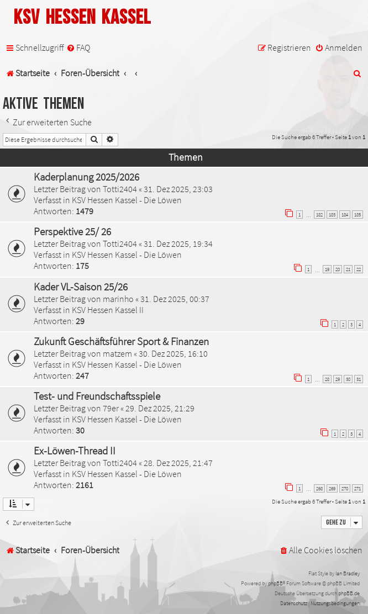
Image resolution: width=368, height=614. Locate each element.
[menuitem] (78, 47)
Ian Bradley (347, 573)
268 (319, 488)
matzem (117, 353)
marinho (118, 298)
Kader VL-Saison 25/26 (81, 286)
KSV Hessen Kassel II (108, 309)
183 (332, 214)
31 (358, 379)
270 (344, 488)
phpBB (275, 583)
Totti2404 (120, 188)
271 (357, 488)
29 (337, 379)
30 (348, 379)
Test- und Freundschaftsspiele (97, 396)
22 (358, 269)
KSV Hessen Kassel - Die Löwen (127, 199)
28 (327, 379)
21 (348, 269)
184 (344, 214)
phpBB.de (349, 593)
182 (319, 214)
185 (357, 214)
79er (111, 408)
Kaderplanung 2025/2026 (86, 176)
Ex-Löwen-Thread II (74, 450)
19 (327, 269)
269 (332, 488)
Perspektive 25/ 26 (72, 231)
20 (337, 269)
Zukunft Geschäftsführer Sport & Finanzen (121, 341)
